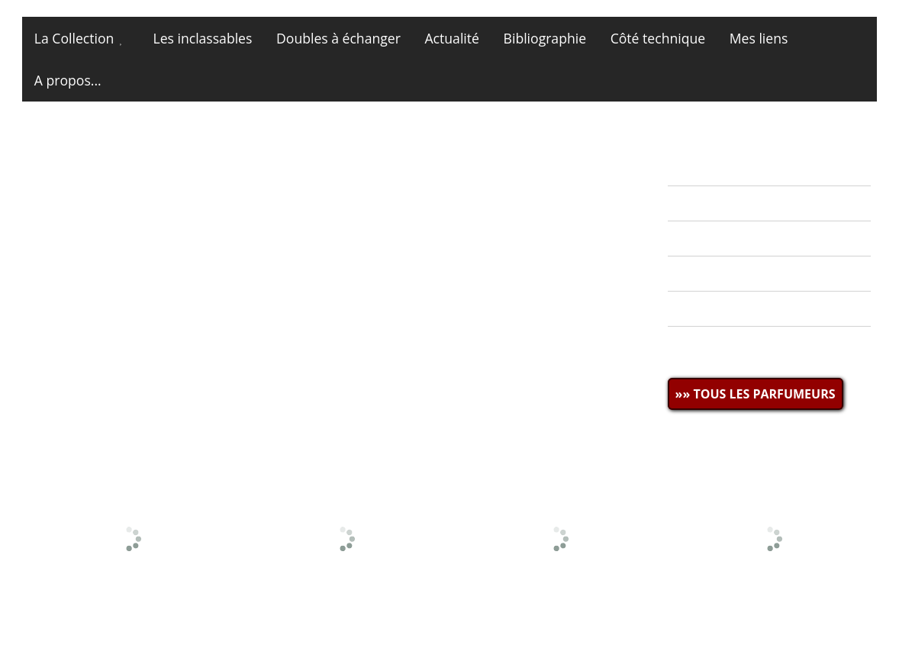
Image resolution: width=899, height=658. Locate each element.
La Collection (74, 38)
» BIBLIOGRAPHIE (729, 274)
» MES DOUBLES (725, 238)
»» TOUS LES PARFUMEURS (755, 393)
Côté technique (658, 38)
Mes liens (759, 38)
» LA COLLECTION (730, 203)
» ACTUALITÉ (714, 168)
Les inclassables (202, 38)
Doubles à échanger (338, 38)
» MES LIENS (713, 344)
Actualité (452, 38)
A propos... (68, 80)
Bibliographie (545, 38)
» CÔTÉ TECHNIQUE (736, 309)
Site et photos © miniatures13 (787, 625)
